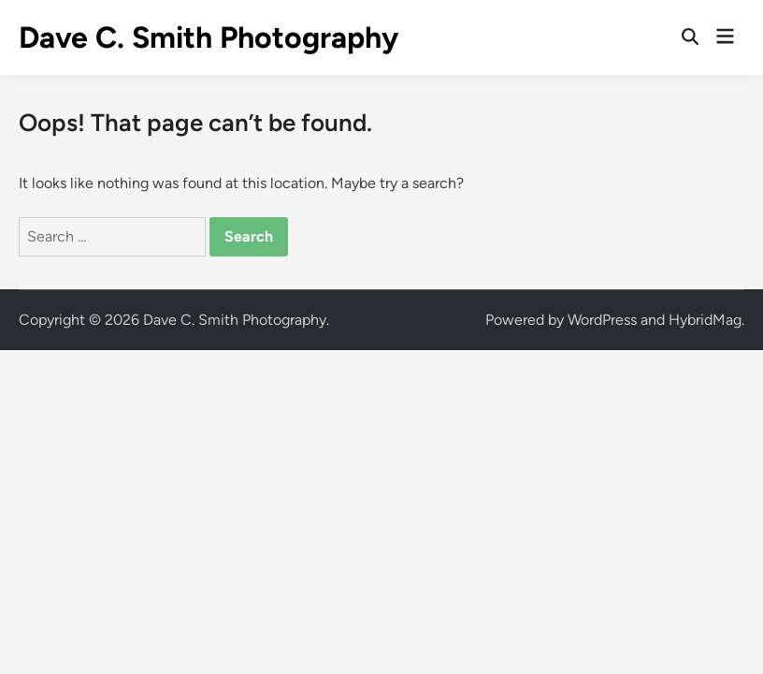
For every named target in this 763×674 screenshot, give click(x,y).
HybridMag (705, 320)
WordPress (602, 320)
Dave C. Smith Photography (208, 37)
